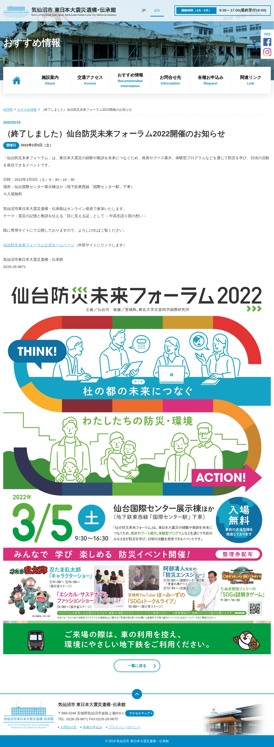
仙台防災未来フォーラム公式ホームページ (38, 245)
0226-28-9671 (77, 719)
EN (157, 10)
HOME (8, 110)
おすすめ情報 (130, 81)
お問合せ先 (170, 80)
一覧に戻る (137, 666)
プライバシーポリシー (125, 727)
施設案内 (50, 80)
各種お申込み (210, 80)
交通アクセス (90, 80)
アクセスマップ (139, 713)
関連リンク (251, 80)
